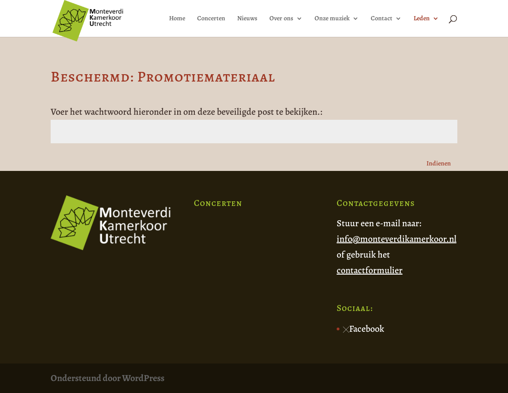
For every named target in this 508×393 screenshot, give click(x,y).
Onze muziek (332, 19)
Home (177, 19)
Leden (422, 19)
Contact (381, 19)
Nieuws (247, 19)
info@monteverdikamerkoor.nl (396, 239)
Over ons (281, 19)
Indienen (438, 163)
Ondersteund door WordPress (107, 378)
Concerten (211, 19)
